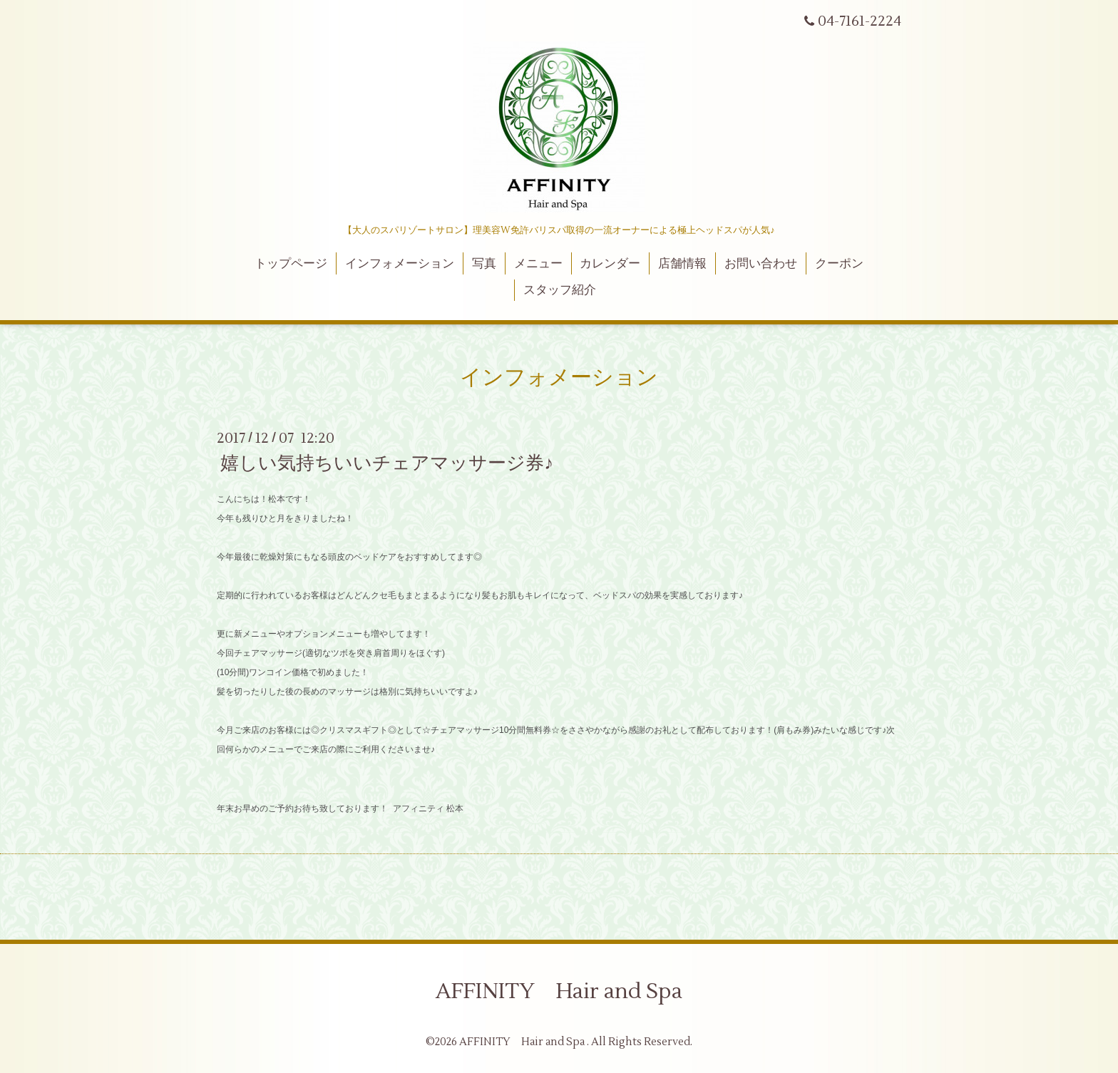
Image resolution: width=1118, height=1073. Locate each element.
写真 (484, 264)
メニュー (538, 264)
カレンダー (610, 264)
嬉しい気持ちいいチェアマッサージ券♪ (386, 463)
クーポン (839, 264)
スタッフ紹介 (559, 290)
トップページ (291, 264)
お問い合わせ (760, 264)
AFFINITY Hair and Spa (559, 991)
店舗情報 (682, 264)
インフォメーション (399, 264)
